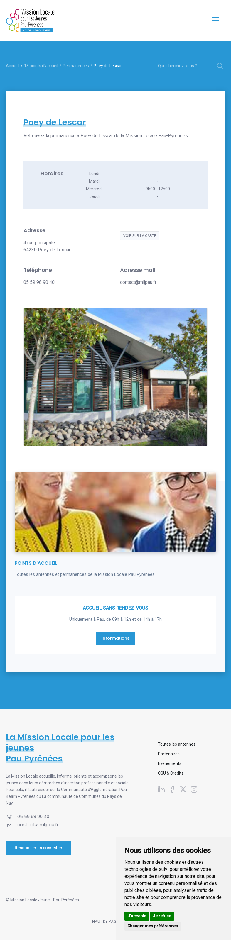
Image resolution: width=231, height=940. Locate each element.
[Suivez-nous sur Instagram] (194, 789)
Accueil (12, 65)
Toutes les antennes (176, 744)
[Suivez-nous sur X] (183, 789)
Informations (115, 638)
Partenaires (169, 753)
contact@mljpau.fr (138, 282)
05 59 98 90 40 (39, 282)
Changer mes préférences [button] (152, 926)
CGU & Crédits (170, 773)
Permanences (76, 65)
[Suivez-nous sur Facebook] (172, 789)
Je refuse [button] (162, 916)
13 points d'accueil (41, 65)
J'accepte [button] (136, 916)
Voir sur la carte (139, 236)
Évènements (169, 763)
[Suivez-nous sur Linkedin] (161, 789)
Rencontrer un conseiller (39, 847)
